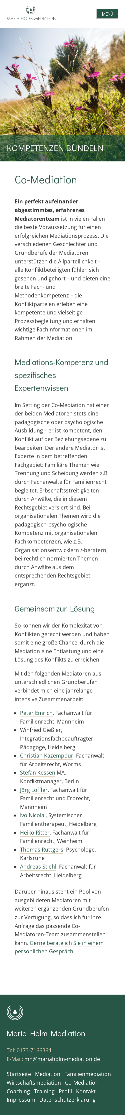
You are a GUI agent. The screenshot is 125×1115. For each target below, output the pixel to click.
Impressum (21, 1099)
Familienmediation (87, 1074)
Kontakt (86, 1091)
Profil (65, 1091)
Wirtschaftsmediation (34, 1082)
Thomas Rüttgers (41, 849)
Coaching (18, 1091)
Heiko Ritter (35, 832)
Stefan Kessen (37, 772)
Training (44, 1091)
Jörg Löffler (34, 790)
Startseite (19, 1074)
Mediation (47, 1074)
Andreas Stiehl (38, 866)
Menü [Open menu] (107, 14)
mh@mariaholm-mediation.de (62, 1059)
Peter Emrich (36, 713)
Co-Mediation (82, 1082)
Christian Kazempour (46, 755)
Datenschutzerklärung (67, 1099)
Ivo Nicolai (33, 815)
